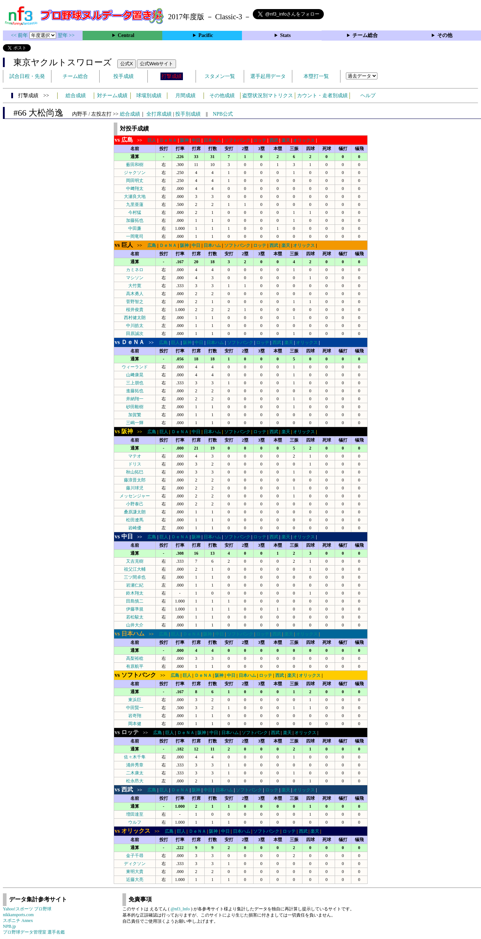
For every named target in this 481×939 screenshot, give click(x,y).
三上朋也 (134, 382)
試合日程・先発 (27, 76)
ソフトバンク (237, 140)
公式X (126, 63)
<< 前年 (20, 35)
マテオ (134, 456)
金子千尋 (134, 855)
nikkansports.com (18, 914)
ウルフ (134, 822)
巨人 (151, 140)
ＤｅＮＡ (168, 140)
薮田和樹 (134, 164)
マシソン (134, 277)
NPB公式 (223, 114)
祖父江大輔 (135, 569)
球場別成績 (149, 95)
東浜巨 (134, 699)
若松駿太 (134, 617)
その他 (444, 35)
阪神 (184, 140)
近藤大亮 (134, 879)
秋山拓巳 (134, 472)
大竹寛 (134, 285)
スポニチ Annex (18, 920)
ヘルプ (368, 95)
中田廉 (134, 228)
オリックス (304, 140)
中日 (196, 140)
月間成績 (185, 95)
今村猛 (134, 212)
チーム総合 (365, 35)
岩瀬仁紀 (134, 585)
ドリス (134, 464)
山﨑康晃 (134, 374)
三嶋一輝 (134, 422)
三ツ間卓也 (135, 577)
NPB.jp (9, 926)
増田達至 (134, 814)
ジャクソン (135, 172)
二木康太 (134, 772)
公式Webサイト (156, 63)
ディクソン (135, 863)
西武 (273, 140)
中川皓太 (134, 325)
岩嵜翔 (134, 715)
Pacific (205, 35)
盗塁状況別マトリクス (267, 95)
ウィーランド (135, 366)
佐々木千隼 (135, 757)
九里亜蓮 (134, 204)
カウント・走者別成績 (322, 95)
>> (131, 140)
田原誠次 (134, 333)
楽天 (285, 140)
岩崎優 (134, 527)
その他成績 (222, 95)
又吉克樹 (134, 561)
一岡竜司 (134, 236)
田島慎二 (134, 601)
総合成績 (76, 95)
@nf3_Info (180, 908)
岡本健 (134, 723)
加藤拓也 (134, 220)
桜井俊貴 (134, 309)
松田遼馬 (134, 519)
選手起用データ (268, 76)
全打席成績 (159, 114)
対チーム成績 (112, 95)
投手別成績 (188, 114)
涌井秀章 (134, 765)
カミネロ (134, 269)
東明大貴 (134, 871)
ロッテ (259, 140)
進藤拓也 (134, 390)
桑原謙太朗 (135, 511)
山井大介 (134, 625)
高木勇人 (134, 293)
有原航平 (134, 666)
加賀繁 (134, 414)
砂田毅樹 (134, 406)
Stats (285, 35)
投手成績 (123, 76)
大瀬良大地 (135, 196)
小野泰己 (134, 503)
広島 (151, 245)
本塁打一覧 (316, 76)
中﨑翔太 (134, 188)
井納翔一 (134, 398)
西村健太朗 (135, 317)
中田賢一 (134, 707)
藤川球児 (134, 488)
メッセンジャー (135, 496)
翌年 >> (66, 35)
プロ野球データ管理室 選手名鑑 (34, 932)
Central (126, 35)
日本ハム (212, 140)
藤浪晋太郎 (135, 480)
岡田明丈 (134, 180)
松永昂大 (134, 780)
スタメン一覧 (220, 76)
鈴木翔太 (134, 593)
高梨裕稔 (134, 658)
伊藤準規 (134, 609)
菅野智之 (134, 301)
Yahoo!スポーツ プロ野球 (27, 908)
